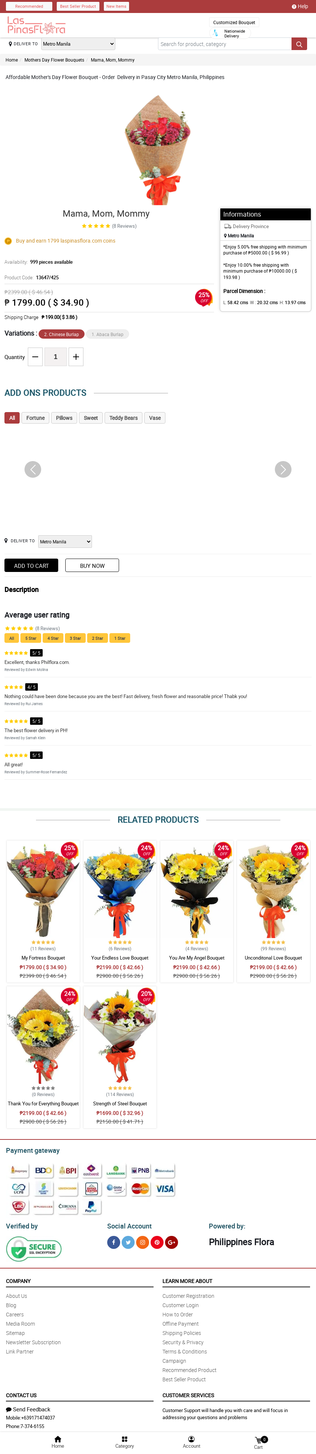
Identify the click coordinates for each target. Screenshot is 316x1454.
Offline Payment (180, 1321)
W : (260, 302)
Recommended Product (189, 1367)
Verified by (21, 1224)
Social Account (127, 1224)
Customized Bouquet (234, 22)
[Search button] (299, 43)
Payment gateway (29, 1149)
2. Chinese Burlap (61, 334)
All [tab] (12, 417)
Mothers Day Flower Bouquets (54, 60)
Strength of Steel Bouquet (120, 1103)
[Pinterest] (157, 1240)
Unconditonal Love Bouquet (273, 957)
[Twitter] (128, 1240)
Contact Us (21, 1393)
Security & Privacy (183, 1339)
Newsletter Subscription (33, 1339)
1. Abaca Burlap (108, 334)
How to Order (177, 1312)
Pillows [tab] (64, 417)
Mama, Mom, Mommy (113, 60)
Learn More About (187, 1278)
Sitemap (15, 1330)
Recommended (29, 6)
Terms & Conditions (184, 1349)
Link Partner (20, 1349)
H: (286, 302)
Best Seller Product (78, 6)
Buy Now (92, 565)
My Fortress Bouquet (43, 957)
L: (234, 302)
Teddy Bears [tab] (123, 417)
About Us (16, 1293)
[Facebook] (113, 1240)
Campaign (174, 1358)
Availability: (36, 262)
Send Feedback (28, 1407)
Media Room (20, 1321)
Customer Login (180, 1302)
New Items (116, 6)
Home (12, 60)
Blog (11, 1302)
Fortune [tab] (35, 417)
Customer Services (188, 1393)
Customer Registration (188, 1293)
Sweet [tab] (91, 417)
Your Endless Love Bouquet (119, 957)
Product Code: (30, 277)
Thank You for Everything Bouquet (43, 1103)
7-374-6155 (32, 1424)
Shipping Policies (181, 1330)
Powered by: (225, 1224)
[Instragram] (142, 1240)
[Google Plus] (171, 1240)
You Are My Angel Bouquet (196, 957)
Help (300, 6)
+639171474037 (38, 1415)
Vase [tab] (155, 417)
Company (18, 1278)
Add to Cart (31, 565)
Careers (15, 1312)
